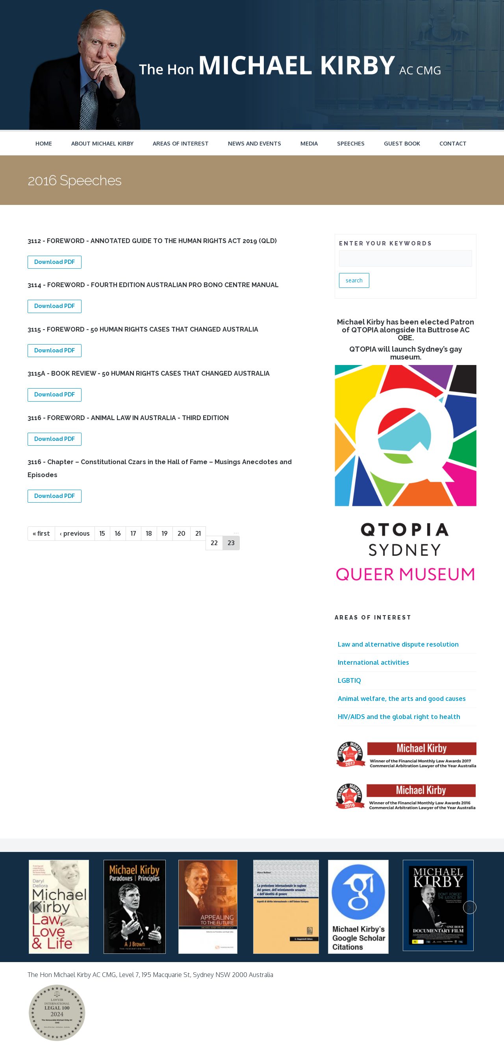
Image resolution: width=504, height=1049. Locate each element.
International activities (373, 662)
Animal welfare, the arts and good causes (402, 698)
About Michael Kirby (102, 143)
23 (231, 543)
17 (133, 533)
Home (43, 143)
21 (198, 533)
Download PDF (54, 262)
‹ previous (75, 533)
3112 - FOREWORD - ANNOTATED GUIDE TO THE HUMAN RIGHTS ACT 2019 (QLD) (152, 241)
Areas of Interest (181, 143)
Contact (453, 143)
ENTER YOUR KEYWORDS (385, 243)
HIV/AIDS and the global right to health (399, 717)
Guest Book (402, 143)
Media (309, 143)
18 (149, 533)
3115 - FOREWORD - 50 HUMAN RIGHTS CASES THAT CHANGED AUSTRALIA (143, 329)
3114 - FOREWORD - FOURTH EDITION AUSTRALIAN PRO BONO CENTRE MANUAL (153, 285)
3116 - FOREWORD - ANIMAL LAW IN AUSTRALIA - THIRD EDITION (128, 418)
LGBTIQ (349, 680)
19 (165, 533)
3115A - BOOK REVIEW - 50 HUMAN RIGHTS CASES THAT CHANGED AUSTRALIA (149, 373)
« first (41, 533)
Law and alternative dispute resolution (398, 644)
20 (181, 533)
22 (214, 543)
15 (102, 533)
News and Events (254, 143)
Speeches (351, 143)
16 (118, 533)
